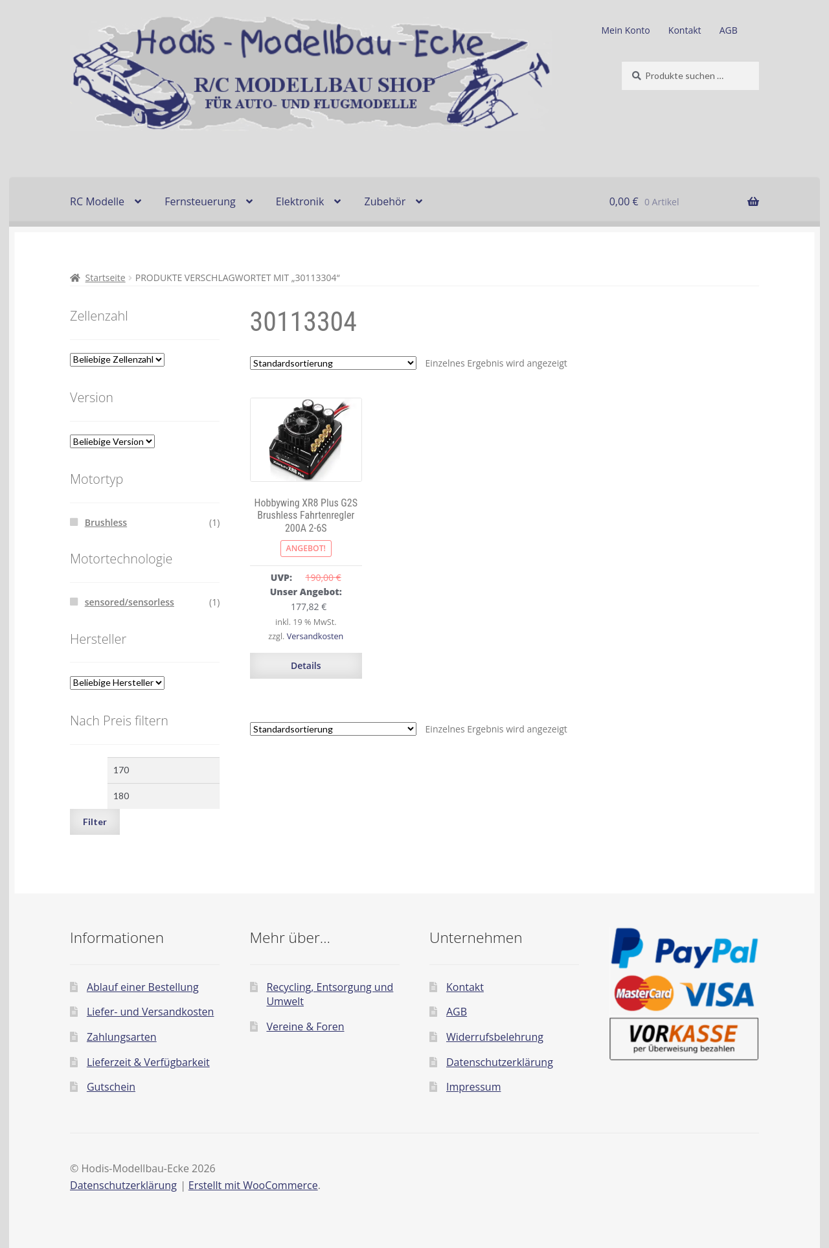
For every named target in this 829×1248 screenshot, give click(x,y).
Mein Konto (626, 30)
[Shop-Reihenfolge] (333, 363)
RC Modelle (97, 201)
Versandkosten (315, 636)
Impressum (473, 1087)
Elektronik (300, 201)
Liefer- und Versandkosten (150, 1011)
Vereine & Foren (305, 1026)
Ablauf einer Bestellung (143, 987)
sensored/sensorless (129, 602)
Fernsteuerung (200, 201)
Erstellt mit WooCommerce (253, 1185)
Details (306, 665)
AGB (729, 30)
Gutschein (111, 1087)
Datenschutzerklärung (499, 1062)
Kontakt (684, 30)
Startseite (105, 277)
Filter (95, 821)
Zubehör (384, 201)
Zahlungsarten (122, 1037)
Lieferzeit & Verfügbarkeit (148, 1062)
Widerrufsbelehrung (494, 1037)
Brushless (106, 522)
